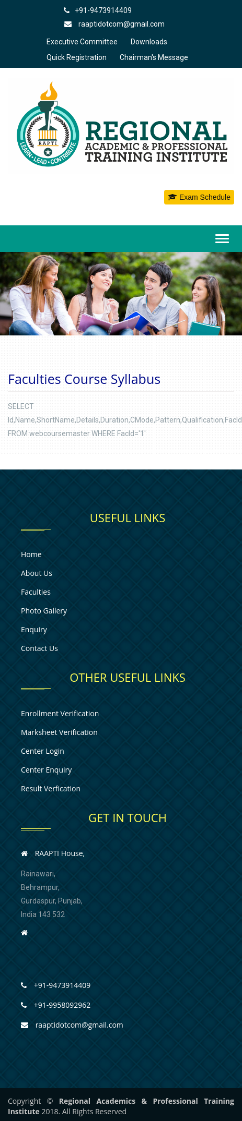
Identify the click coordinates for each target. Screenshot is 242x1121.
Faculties (36, 592)
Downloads (149, 42)
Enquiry (34, 629)
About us (36, 573)
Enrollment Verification (60, 713)
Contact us (39, 648)
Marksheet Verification (59, 732)
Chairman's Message (154, 57)
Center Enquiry (46, 770)
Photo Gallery (44, 611)
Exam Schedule (199, 197)
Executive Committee (82, 42)
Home (31, 554)
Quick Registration (77, 57)
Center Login (42, 751)
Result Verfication (50, 788)
